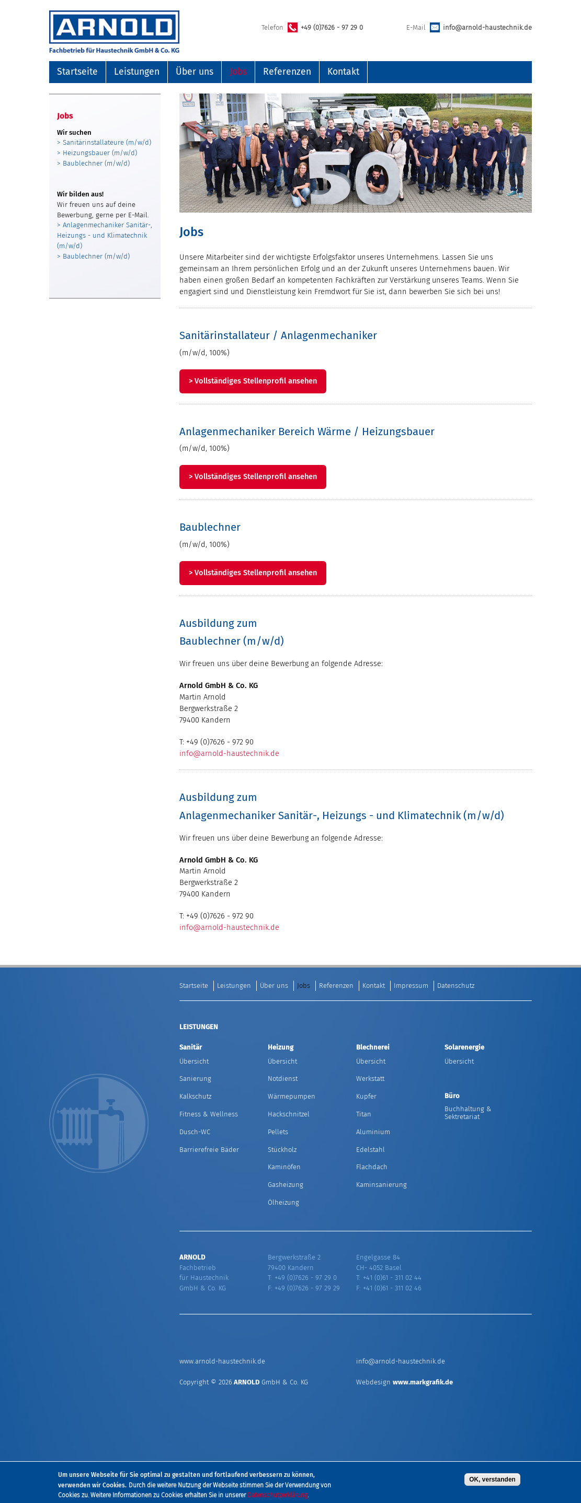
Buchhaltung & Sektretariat (468, 1113)
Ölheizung (283, 1202)
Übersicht (194, 1061)
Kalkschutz (195, 1096)
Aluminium (373, 1132)
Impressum (411, 985)
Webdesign (404, 1382)
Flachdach (372, 1167)
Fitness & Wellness (208, 1114)
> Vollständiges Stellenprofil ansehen (253, 381)
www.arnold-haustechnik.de (222, 1361)
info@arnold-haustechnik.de (487, 27)
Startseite (77, 71)
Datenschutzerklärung (277, 1496)
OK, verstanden (492, 1480)
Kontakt (343, 71)
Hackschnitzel (289, 1114)
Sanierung (195, 1078)
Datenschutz (455, 985)
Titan (363, 1114)
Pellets (278, 1132)
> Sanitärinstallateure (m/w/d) (104, 142)
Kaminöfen (284, 1167)
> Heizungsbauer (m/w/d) (97, 153)
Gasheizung (285, 1185)
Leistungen (137, 71)
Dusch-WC (194, 1132)
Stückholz (282, 1150)
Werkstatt (370, 1078)
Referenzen (287, 71)
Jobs (238, 71)
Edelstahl (370, 1150)
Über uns (194, 71)
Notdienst (283, 1078)
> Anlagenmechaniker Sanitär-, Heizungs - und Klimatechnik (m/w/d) (104, 235)
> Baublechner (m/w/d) (93, 163)
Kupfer (366, 1096)
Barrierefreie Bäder (209, 1150)
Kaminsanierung (381, 1185)
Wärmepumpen (291, 1096)
